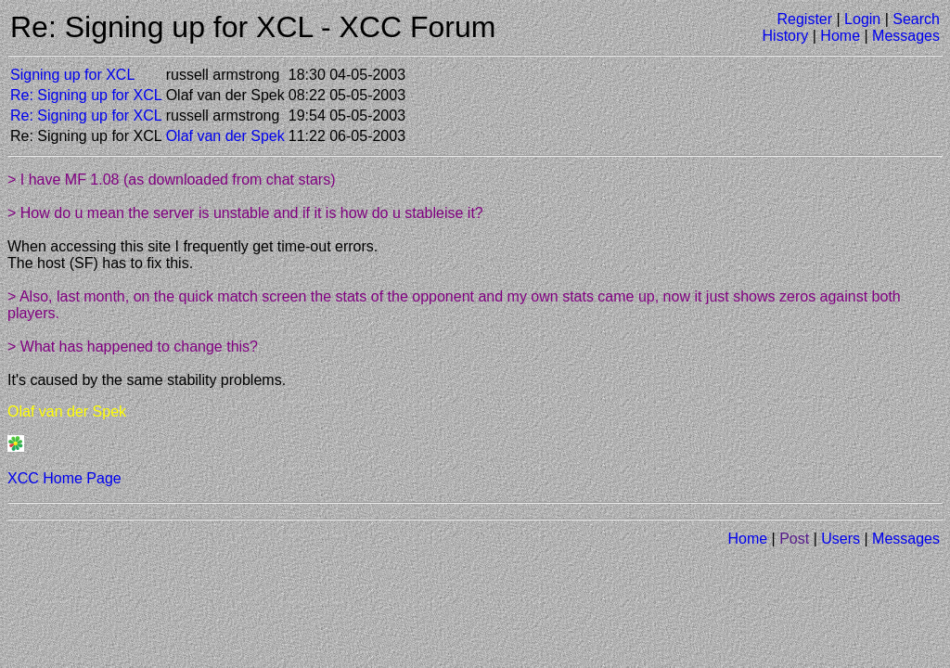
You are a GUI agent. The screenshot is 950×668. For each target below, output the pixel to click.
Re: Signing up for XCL (86, 95)
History (786, 36)
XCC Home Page (64, 478)
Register (804, 19)
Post (794, 538)
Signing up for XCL (72, 75)
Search (916, 19)
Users (840, 538)
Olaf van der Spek (225, 136)
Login (862, 19)
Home (840, 36)
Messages (906, 36)
